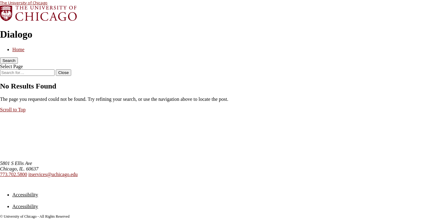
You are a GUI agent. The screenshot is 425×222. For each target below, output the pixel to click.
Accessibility (25, 194)
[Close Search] (63, 72)
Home (18, 49)
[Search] (9, 60)
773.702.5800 (13, 174)
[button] (13, 109)
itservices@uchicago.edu (53, 174)
